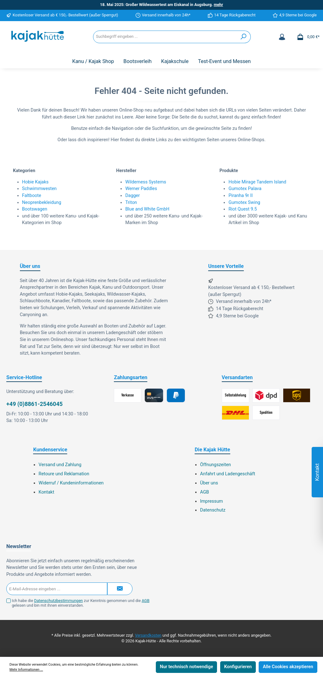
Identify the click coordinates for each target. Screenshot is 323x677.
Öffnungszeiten (215, 464)
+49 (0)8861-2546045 (34, 404)
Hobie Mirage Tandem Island (257, 182)
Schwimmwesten (39, 188)
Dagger (132, 195)
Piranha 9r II (240, 195)
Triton (131, 202)
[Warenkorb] (306, 37)
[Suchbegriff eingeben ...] (165, 37)
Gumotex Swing (244, 202)
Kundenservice (50, 450)
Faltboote (31, 195)
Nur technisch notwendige (186, 666)
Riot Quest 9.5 (242, 209)
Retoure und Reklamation (63, 474)
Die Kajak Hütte (212, 450)
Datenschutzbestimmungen (58, 600)
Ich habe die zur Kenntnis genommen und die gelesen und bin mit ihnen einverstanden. (81, 603)
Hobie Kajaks (35, 182)
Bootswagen (34, 209)
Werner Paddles (141, 188)
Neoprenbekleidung (41, 202)
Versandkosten (148, 635)
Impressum (211, 501)
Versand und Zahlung (59, 464)
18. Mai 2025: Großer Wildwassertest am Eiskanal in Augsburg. (161, 4)
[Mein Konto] (282, 37)
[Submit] (119, 588)
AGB (204, 492)
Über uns (209, 483)
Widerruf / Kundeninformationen (70, 483)
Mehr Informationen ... (26, 670)
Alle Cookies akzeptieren (288, 666)
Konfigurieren (238, 666)
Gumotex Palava (244, 188)
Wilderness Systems (145, 182)
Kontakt (46, 492)
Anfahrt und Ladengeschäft (227, 474)
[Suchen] (244, 37)
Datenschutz (212, 510)
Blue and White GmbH (147, 209)
